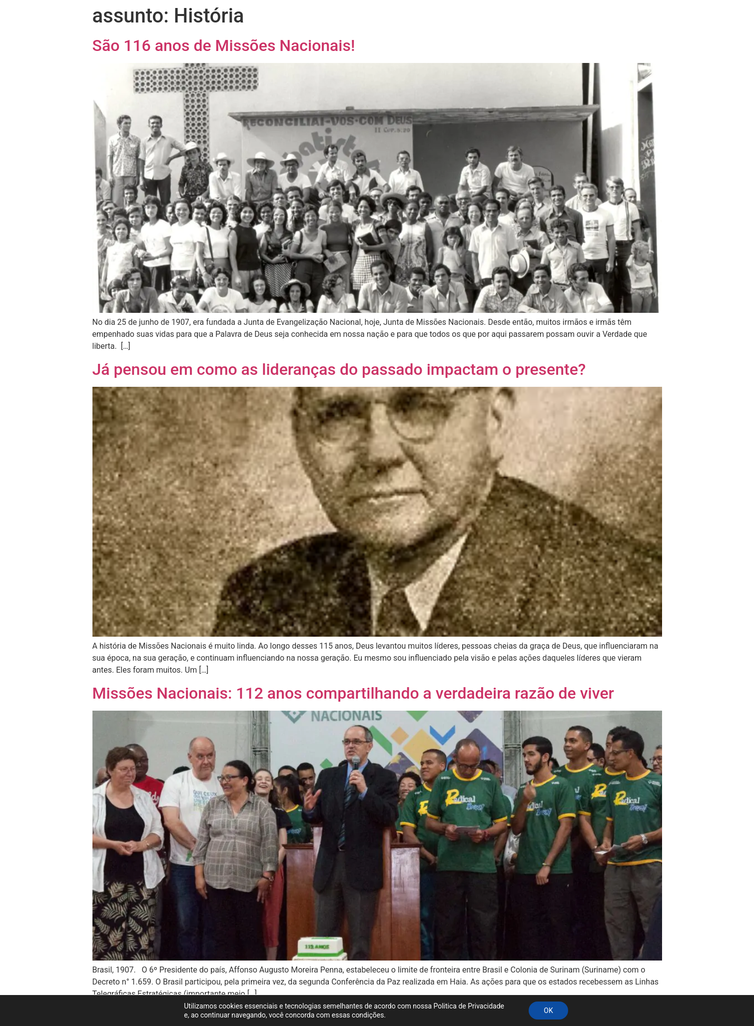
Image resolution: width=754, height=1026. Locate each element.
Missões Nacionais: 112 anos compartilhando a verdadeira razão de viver (353, 693)
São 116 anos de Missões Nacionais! (223, 45)
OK (548, 1011)
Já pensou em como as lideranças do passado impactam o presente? (339, 369)
